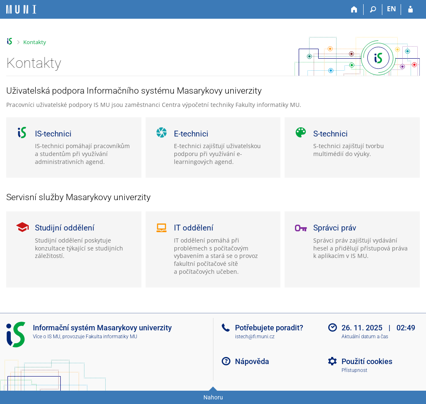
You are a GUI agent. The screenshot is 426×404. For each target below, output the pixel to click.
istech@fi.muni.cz (255, 337)
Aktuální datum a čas (365, 337)
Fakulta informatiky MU (111, 337)
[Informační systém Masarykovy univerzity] (21, 9)
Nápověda (252, 361)
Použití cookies (367, 361)
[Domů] (354, 9)
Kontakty (34, 42)
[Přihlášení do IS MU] (410, 9)
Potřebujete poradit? (269, 327)
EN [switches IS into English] (391, 8)
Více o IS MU (46, 337)
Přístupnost (354, 370)
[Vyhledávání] (373, 9)
